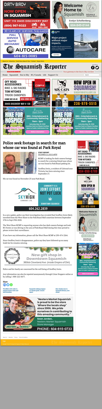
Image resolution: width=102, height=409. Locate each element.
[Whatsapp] (11, 284)
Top (4, 341)
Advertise (11, 337)
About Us (5, 337)
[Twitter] (7, 284)
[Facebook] (4, 284)
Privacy (15, 337)
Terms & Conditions (23, 337)
